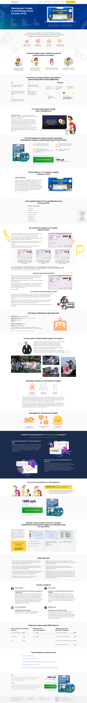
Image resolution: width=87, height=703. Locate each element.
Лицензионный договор (15, 700)
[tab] (32, 389)
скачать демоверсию (66, 25)
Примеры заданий (47, 1)
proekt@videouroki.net (31, 699)
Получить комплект (54, 25)
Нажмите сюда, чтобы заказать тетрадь (40, 155)
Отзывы (62, 1)
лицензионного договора (37, 164)
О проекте (40, 1)
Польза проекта (55, 1)
